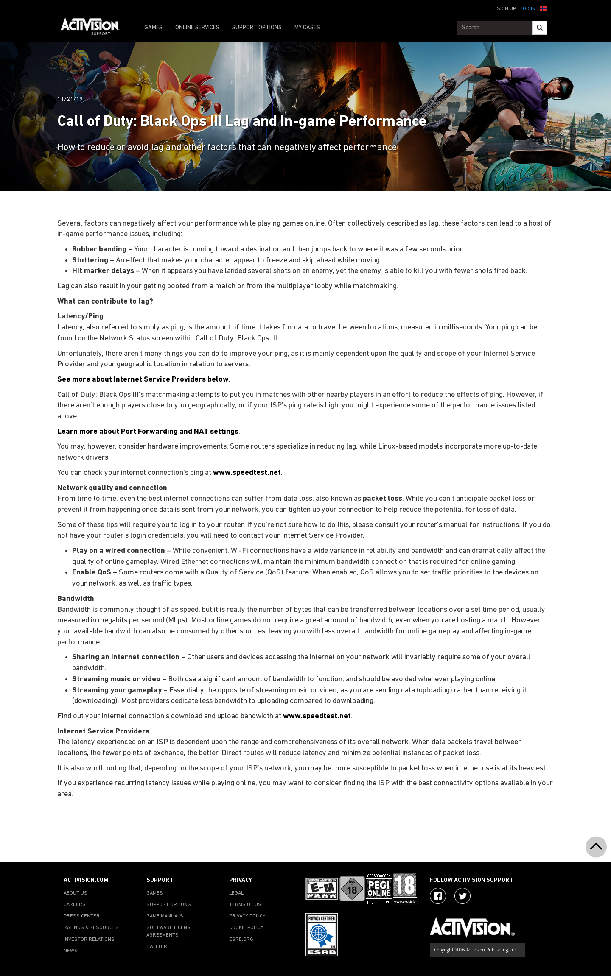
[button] (543, 8)
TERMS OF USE (246, 904)
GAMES (153, 28)
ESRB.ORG (241, 939)
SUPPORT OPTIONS (257, 28)
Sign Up (506, 8)
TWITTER (156, 946)
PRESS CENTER (82, 916)
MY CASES (307, 28)
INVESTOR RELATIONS (89, 939)
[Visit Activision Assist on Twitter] (462, 896)
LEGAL (236, 893)
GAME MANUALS (164, 916)
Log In (527, 8)
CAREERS (75, 904)
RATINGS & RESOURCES (91, 927)
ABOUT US (75, 893)
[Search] (539, 28)
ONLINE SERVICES (197, 28)
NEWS (71, 951)
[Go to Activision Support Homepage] (94, 28)
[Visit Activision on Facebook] (438, 896)
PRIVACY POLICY (247, 916)
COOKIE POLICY (246, 927)
